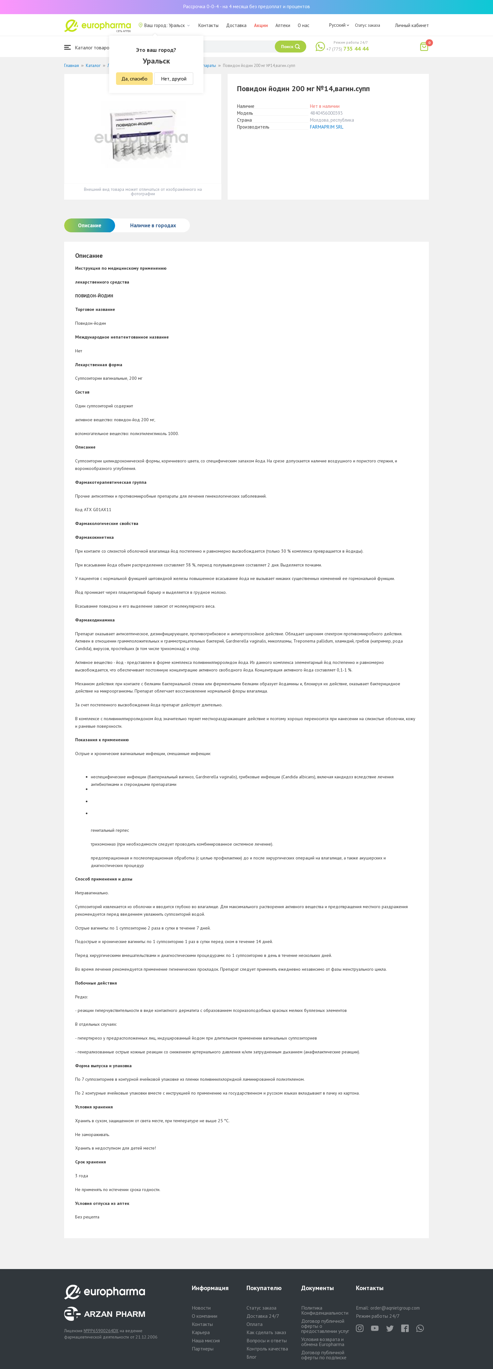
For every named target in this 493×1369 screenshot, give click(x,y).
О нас (303, 25)
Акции (261, 25)
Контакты (208, 25)
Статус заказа (367, 25)
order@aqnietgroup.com (395, 1308)
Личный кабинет (412, 25)
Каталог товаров (88, 47)
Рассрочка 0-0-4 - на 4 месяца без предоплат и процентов (246, 6)
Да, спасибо (134, 78)
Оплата (254, 1324)
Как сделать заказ (266, 1332)
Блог (251, 1357)
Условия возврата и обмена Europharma (322, 1341)
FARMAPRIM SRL (326, 127)
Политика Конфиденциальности (324, 1310)
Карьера (201, 1332)
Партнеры (202, 1348)
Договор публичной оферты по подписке (323, 1355)
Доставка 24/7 (262, 1316)
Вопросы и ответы (266, 1340)
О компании (204, 1316)
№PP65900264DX (101, 1330)
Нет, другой (173, 78)
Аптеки (282, 25)
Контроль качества (267, 1348)
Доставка (236, 25)
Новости (201, 1308)
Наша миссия (206, 1340)
